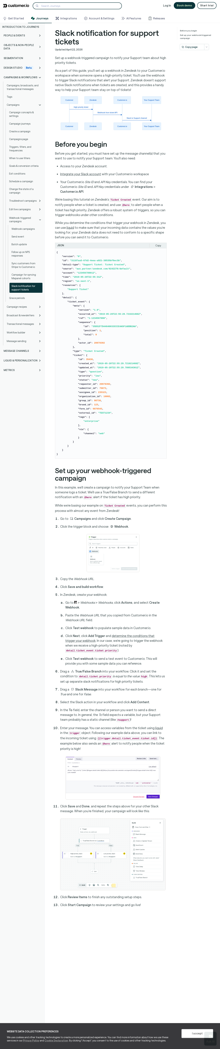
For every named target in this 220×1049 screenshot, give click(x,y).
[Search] (77, 5)
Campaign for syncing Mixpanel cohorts (24, 276)
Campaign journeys (19, 123)
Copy (158, 245)
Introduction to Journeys (20, 26)
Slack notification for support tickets (23, 288)
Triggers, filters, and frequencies (20, 148)
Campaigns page (18, 139)
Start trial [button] (207, 5)
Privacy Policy (31, 1040)
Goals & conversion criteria (23, 165)
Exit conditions (17, 173)
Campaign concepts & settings (21, 114)
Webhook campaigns (23, 228)
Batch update (19, 244)
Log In (167, 5)
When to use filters (19, 158)
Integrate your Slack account (80, 174)
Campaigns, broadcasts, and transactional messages (22, 87)
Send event (18, 236)
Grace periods (17, 298)
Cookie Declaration (56, 1040)
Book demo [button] (184, 5)
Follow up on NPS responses (21, 254)
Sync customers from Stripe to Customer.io (23, 265)
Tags (9, 96)
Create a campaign (19, 131)
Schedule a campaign (21, 181)
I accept (197, 1033)
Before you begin (188, 30)
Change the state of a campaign (21, 191)
